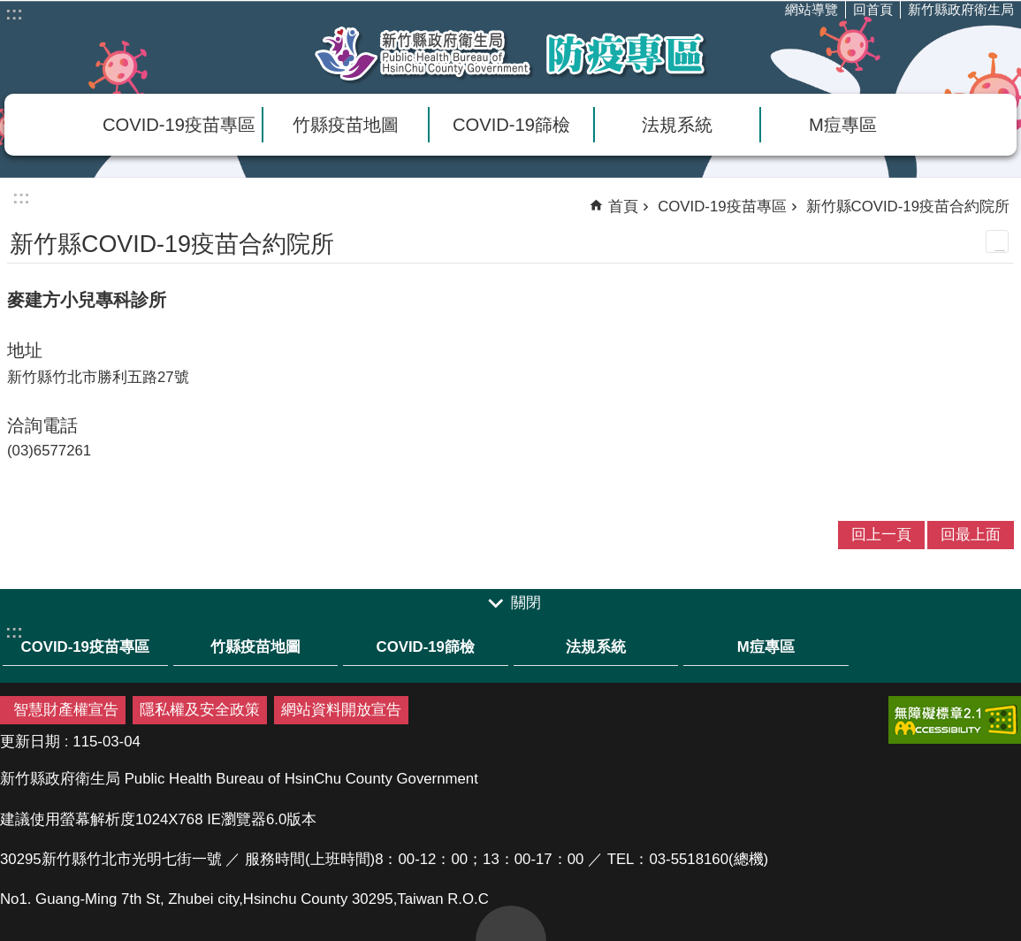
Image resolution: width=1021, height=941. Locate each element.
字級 (932, 49)
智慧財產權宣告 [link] (65, 709)
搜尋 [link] (968, 49)
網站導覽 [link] (811, 9)
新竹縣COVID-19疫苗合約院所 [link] (908, 206)
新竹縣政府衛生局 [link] (961, 9)
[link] (954, 720)
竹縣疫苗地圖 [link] (346, 124)
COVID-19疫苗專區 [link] (179, 124)
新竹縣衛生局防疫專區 (510, 54)
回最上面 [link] (971, 534)
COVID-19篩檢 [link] (511, 124)
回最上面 (511, 923)
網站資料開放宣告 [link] (341, 709)
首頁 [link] (623, 206)
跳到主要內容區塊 (9, 9)
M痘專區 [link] (843, 124)
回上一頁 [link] (881, 534)
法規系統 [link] (677, 124)
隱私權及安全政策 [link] (200, 709)
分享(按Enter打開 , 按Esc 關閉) (1003, 49)
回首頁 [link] (873, 9)
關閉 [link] (526, 603)
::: (14, 13)
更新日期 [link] (30, 741)
